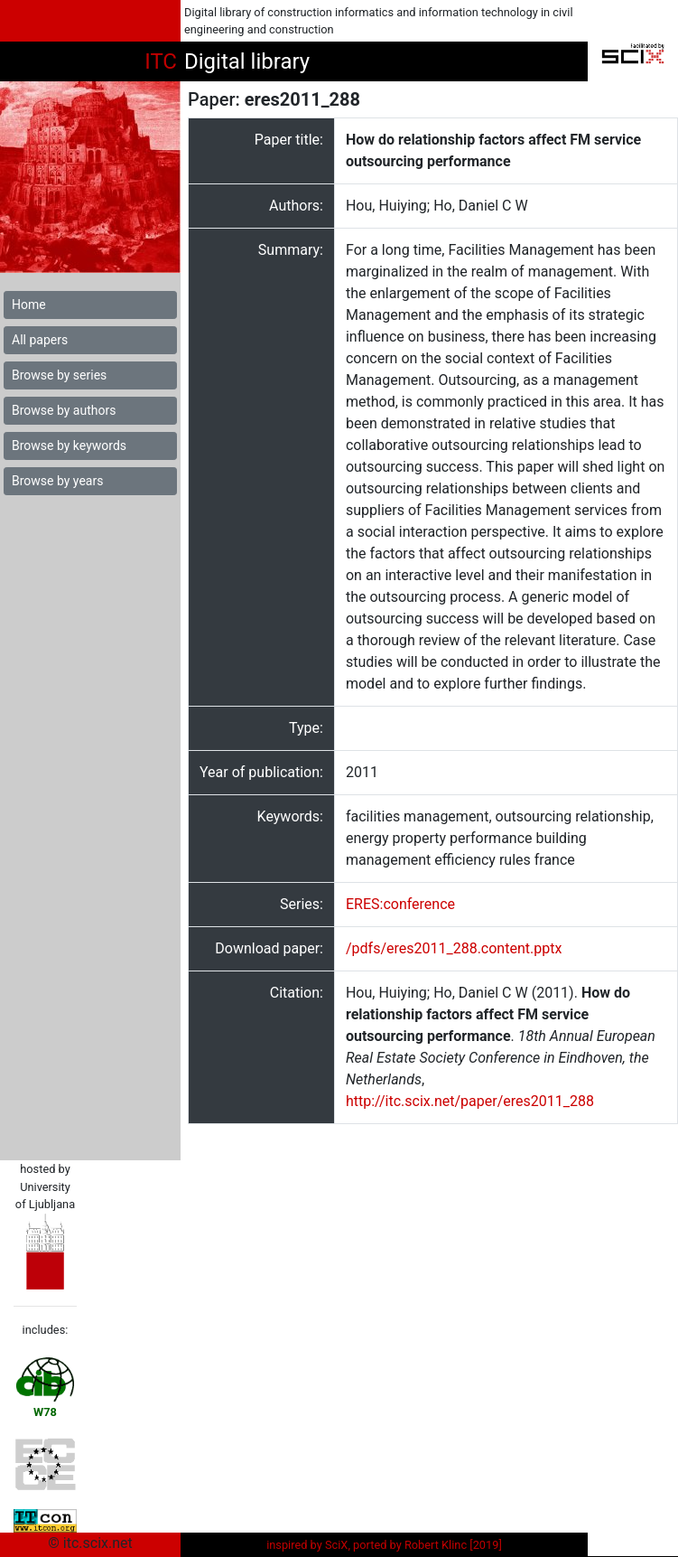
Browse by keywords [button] (69, 445)
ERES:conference (400, 904)
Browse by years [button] (57, 481)
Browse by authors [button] (64, 410)
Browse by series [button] (59, 375)
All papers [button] (40, 340)
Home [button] (29, 304)
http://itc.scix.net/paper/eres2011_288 (470, 1101)
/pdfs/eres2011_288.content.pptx (454, 948)
